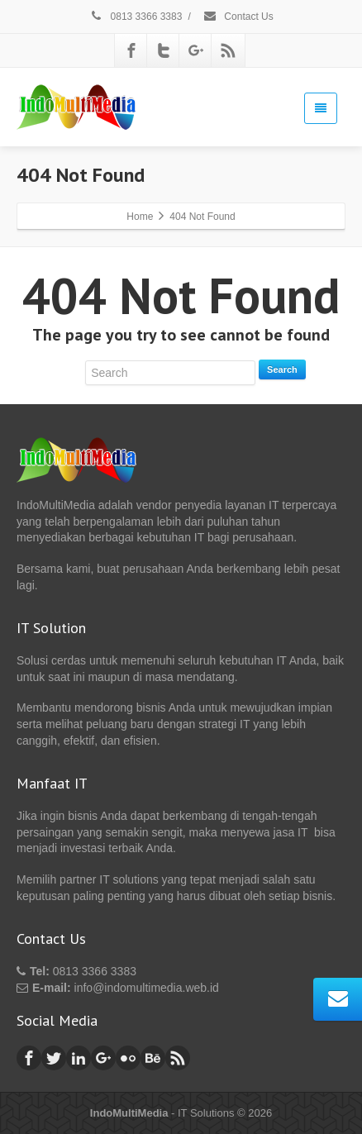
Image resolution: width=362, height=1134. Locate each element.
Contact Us (238, 16)
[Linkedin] (78, 1058)
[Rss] (228, 50)
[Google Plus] (195, 50)
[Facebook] (131, 50)
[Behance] (153, 1058)
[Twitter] (163, 50)
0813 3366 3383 (135, 16)
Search (282, 369)
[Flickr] (128, 1058)
